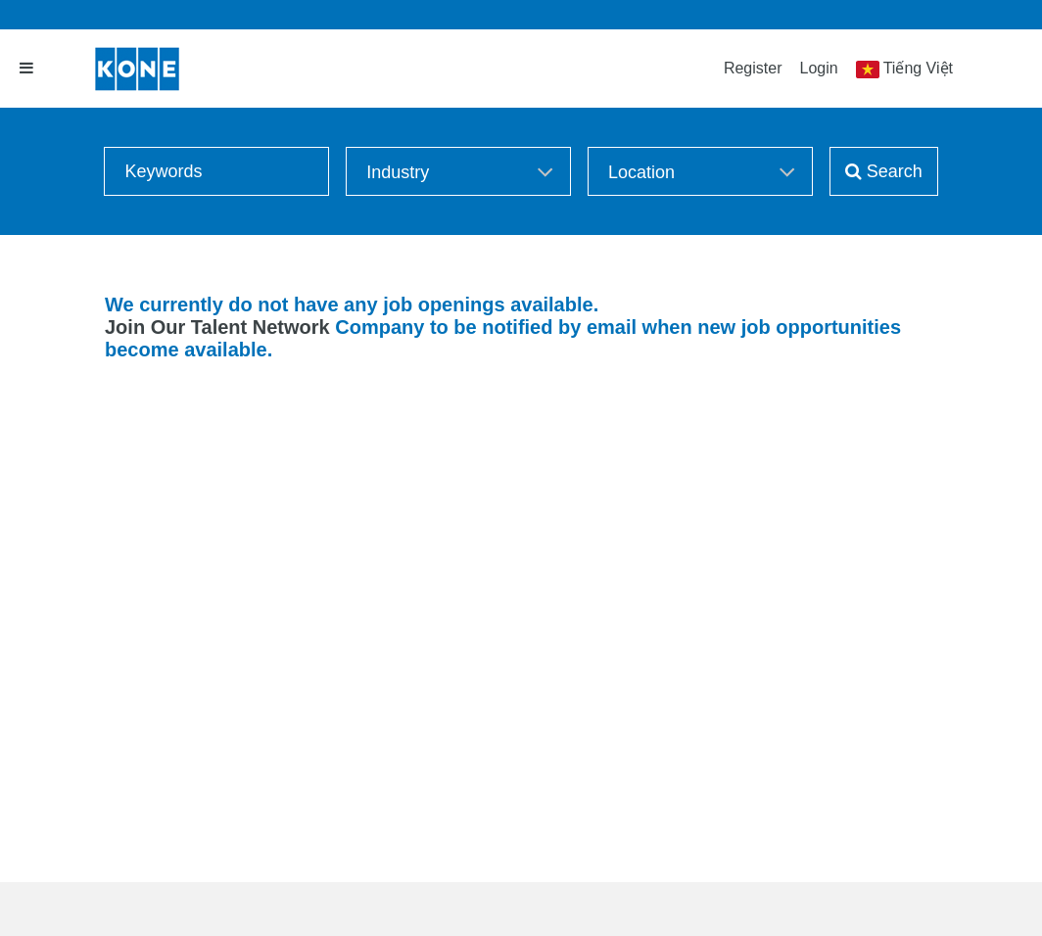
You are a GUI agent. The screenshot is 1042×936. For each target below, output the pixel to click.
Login (818, 68)
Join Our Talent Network (217, 327)
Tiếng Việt (918, 68)
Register (753, 68)
